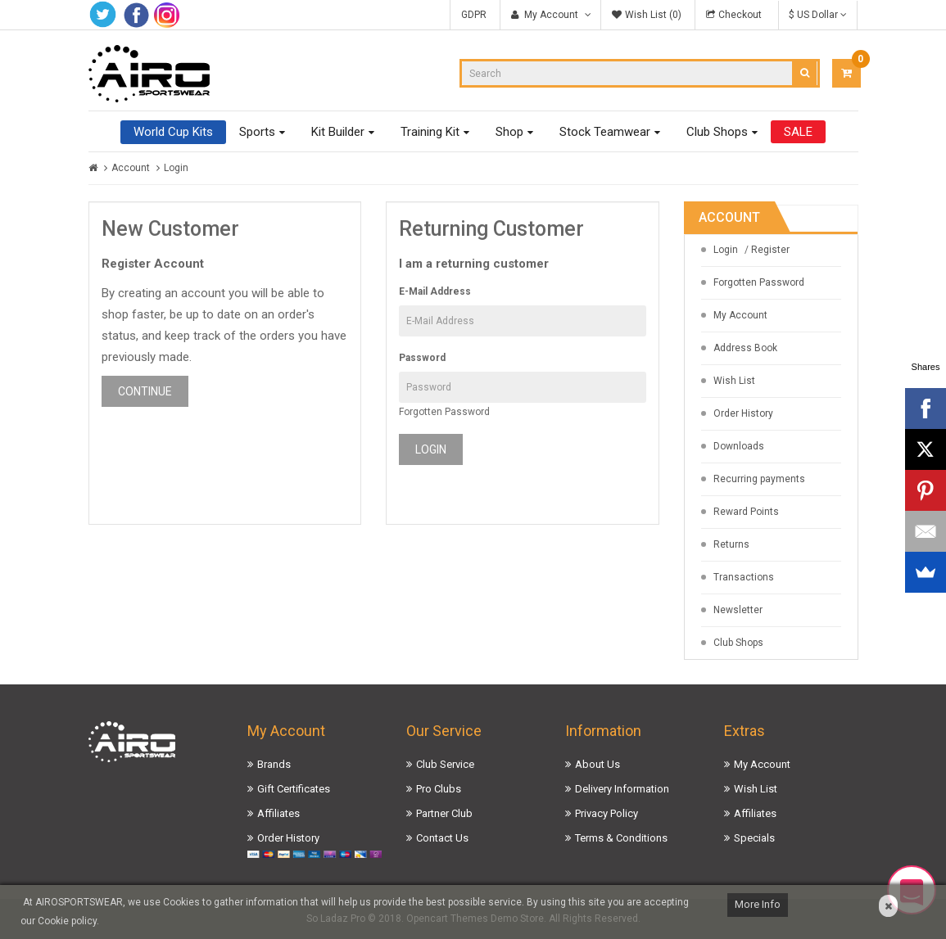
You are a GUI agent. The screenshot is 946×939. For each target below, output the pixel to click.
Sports (257, 131)
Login (176, 168)
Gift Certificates (293, 789)
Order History (743, 413)
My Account (740, 315)
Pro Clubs (438, 789)
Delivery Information (622, 789)
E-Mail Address (435, 291)
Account (130, 168)
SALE (798, 131)
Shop (509, 131)
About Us (597, 764)
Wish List (734, 380)
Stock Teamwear (604, 131)
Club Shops (717, 131)
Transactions (743, 577)
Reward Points (746, 511)
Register (770, 249)
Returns (731, 544)
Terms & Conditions (621, 838)
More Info (758, 904)
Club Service (445, 764)
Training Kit (430, 131)
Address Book (745, 348)
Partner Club (444, 813)
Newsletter (738, 610)
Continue (145, 391)
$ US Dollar (818, 14)
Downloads (738, 446)
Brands (274, 764)
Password (422, 357)
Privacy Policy (606, 813)
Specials (754, 838)
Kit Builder (337, 131)
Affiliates (278, 813)
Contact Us (442, 838)
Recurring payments (759, 479)
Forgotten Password (444, 412)
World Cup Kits (173, 131)
